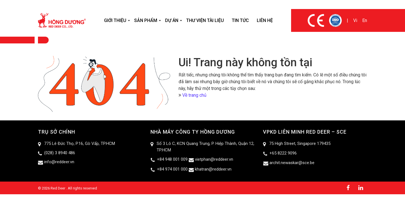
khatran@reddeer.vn (213, 169)
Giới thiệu (115, 20)
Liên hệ (265, 20)
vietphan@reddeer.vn (214, 159)
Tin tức (240, 20)
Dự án (171, 20)
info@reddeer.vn (59, 161)
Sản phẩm (145, 20)
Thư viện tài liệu (205, 20)
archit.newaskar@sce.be (291, 162)
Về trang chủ (194, 95)
